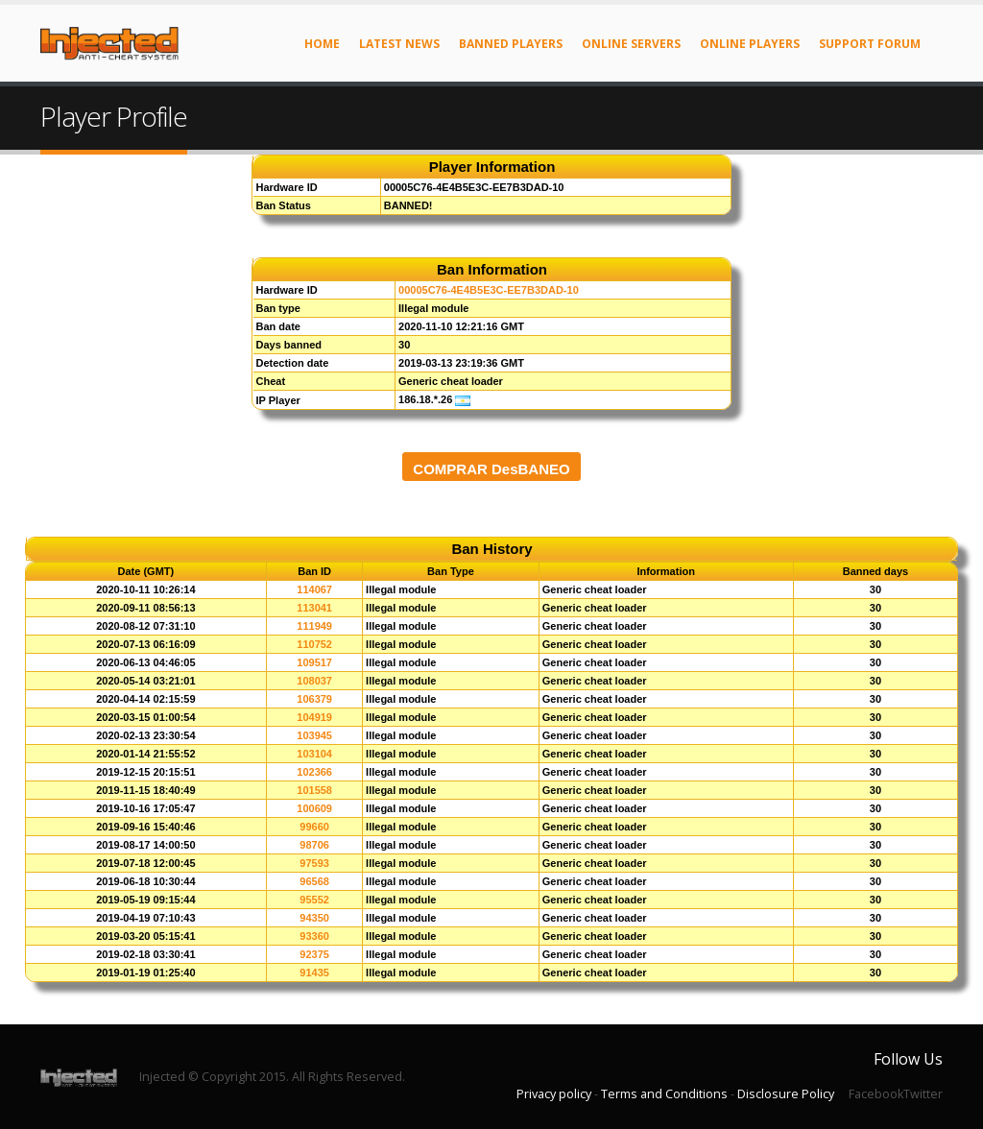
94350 (314, 918)
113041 (314, 607)
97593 (314, 863)
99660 (314, 826)
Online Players (750, 44)
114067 (314, 589)
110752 (314, 644)
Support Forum (870, 44)
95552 (314, 899)
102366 (314, 772)
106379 (314, 699)
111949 (314, 626)
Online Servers (631, 44)
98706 (314, 845)
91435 (314, 972)
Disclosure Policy (785, 1094)
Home (322, 44)
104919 (314, 717)
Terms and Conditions (664, 1094)
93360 (314, 936)
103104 (314, 753)
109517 (314, 662)
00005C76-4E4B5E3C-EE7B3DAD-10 (488, 290)
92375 (314, 954)
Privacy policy (553, 1094)
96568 (314, 881)
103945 (314, 735)
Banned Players (511, 44)
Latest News (399, 44)
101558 (314, 790)
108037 (314, 680)
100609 (314, 808)
